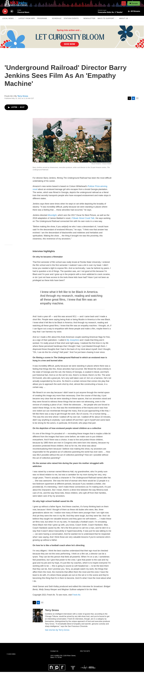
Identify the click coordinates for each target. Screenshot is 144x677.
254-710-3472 (85, 656)
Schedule (56, 23)
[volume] (12, 16)
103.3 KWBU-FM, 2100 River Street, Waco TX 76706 (63, 661)
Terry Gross (22, 101)
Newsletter (89, 23)
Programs (42, 23)
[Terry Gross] (38, 620)
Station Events (71, 23)
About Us (123, 23)
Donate (136, 6)
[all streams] (134, 16)
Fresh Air (76, 600)
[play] (5, 16)
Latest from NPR (26, 23)
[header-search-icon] (124, 6)
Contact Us (54, 656)
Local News (8, 23)
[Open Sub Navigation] (15, 23)
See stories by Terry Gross (57, 635)
